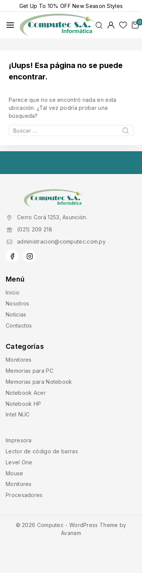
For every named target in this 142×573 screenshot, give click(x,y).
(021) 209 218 (34, 229)
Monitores (19, 359)
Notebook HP (23, 403)
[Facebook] (12, 256)
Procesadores (24, 495)
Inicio (12, 292)
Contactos (19, 325)
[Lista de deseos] (123, 25)
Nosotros (17, 303)
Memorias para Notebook (39, 381)
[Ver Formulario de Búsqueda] (99, 25)
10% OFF (59, 6)
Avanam (71, 533)
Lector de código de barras (42, 451)
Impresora (19, 440)
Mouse (14, 473)
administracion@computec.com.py (61, 241)
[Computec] (57, 25)
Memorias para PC (29, 370)
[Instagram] (29, 256)
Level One (19, 462)
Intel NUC (18, 414)
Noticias (16, 314)
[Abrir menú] (10, 25)
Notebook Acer (26, 392)
